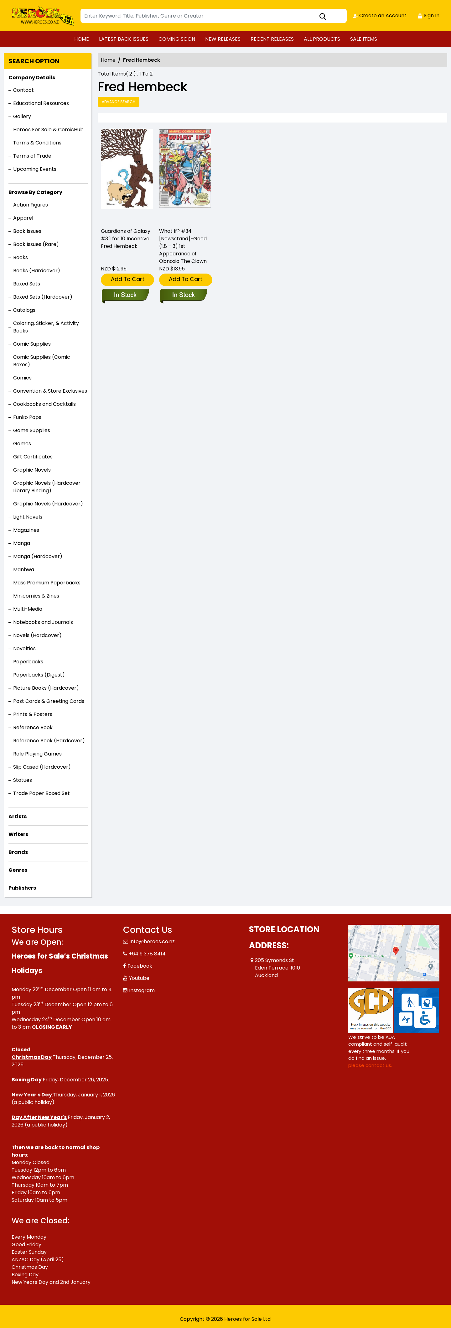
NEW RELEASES (223, 39)
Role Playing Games (37, 753)
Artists (17, 816)
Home (108, 60)
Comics (22, 377)
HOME (81, 39)
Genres (17, 870)
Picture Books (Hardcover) (46, 688)
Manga (21, 543)
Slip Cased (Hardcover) (42, 767)
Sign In (428, 15)
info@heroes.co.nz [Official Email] (152, 941)
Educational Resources (41, 103)
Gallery (22, 116)
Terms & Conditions (37, 142)
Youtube (139, 978)
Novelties (24, 648)
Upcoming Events (34, 169)
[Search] (213, 16)
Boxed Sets (26, 283)
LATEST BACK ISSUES (123, 39)
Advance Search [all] (118, 101)
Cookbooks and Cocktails (44, 404)
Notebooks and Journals (43, 622)
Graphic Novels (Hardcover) (48, 503)
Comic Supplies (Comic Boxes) (41, 360)
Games (22, 443)
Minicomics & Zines (36, 595)
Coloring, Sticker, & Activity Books (46, 327)
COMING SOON (176, 39)
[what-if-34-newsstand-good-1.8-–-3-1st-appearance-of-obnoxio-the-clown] (185, 175)
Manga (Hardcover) (37, 556)
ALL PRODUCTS (322, 39)
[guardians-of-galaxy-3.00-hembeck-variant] (127, 175)
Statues (22, 780)
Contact (23, 90)
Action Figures (30, 204)
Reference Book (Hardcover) (49, 740)
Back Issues (27, 231)
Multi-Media (27, 609)
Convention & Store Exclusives (50, 391)
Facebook (139, 966)
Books (20, 257)
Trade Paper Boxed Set (41, 793)
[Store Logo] (43, 16)
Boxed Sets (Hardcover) (42, 297)
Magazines (26, 530)
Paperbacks (28, 661)
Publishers (22, 887)
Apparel (23, 218)
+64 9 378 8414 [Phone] (147, 953)
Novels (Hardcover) (37, 635)
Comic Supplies (32, 344)
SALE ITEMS (363, 39)
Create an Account (380, 15)
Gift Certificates (33, 456)
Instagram (142, 990)
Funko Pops (27, 417)
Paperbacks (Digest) (39, 674)
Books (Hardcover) (36, 270)
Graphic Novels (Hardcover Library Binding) (46, 486)
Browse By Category (35, 192)
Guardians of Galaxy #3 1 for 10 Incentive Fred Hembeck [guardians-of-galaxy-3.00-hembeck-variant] (125, 238)
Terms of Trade (32, 155)
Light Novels (27, 516)
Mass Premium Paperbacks (46, 582)
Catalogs (24, 310)
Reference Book (33, 727)
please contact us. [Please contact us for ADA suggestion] (370, 1065)
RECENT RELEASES (272, 39)
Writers (18, 834)
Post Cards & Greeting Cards (48, 701)
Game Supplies (31, 430)
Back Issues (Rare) (36, 244)
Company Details (31, 77)
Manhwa (23, 569)
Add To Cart (127, 279)
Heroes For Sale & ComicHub (48, 129)
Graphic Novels (32, 469)
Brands (18, 852)
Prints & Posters (32, 714)
